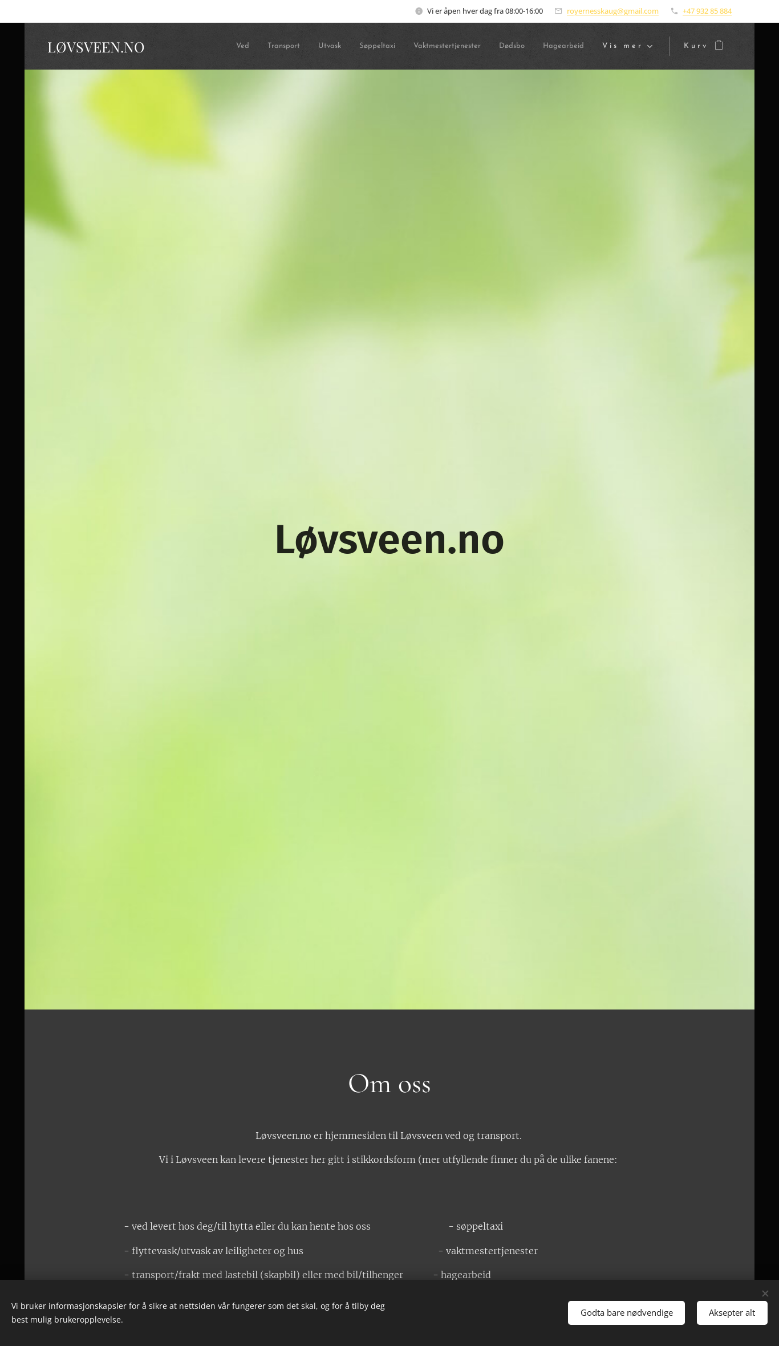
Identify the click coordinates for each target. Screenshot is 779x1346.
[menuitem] (196, 46)
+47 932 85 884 (707, 11)
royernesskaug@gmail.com (613, 11)
